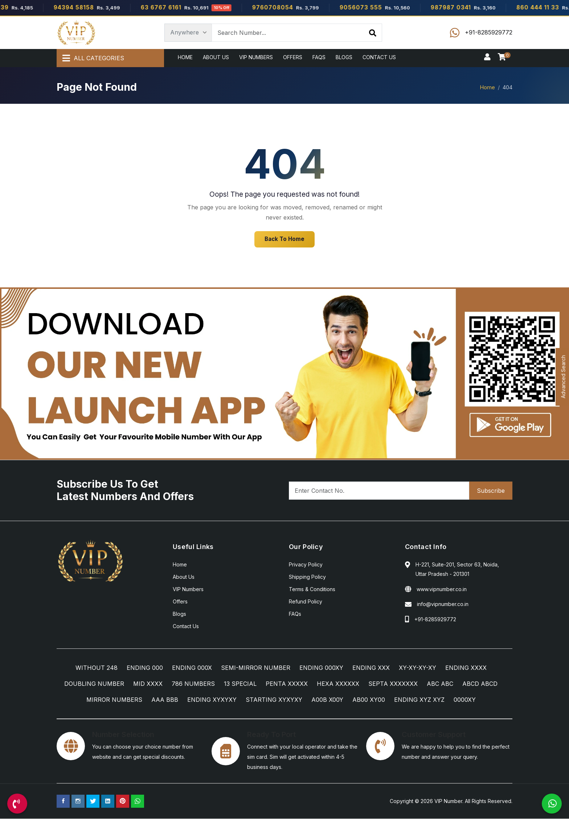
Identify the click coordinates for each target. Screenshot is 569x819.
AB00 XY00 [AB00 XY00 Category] (368, 700)
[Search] (373, 32)
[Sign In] (487, 57)
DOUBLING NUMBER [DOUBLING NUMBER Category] (94, 684)
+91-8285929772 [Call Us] (435, 620)
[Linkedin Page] (107, 801)
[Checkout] (503, 57)
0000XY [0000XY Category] (465, 700)
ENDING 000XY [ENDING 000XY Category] (321, 668)
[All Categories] (110, 58)
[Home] (76, 32)
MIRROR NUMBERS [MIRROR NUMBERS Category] (114, 700)
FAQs (319, 57)
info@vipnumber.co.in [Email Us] (442, 604)
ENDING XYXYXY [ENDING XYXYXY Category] (212, 700)
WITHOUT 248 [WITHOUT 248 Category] (96, 668)
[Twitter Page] (92, 801)
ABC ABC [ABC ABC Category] (440, 684)
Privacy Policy (306, 565)
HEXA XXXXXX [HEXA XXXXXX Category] (338, 684)
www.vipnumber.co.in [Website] (442, 589)
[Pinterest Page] (122, 801)
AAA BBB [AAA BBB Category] (164, 700)
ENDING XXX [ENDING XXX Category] (371, 668)
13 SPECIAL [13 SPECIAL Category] (240, 684)
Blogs (344, 57)
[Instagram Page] (78, 801)
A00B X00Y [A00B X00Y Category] (327, 700)
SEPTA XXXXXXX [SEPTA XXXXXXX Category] (393, 684)
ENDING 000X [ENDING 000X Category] (192, 668)
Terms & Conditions (312, 589)
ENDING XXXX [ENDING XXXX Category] (466, 668)
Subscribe (491, 491)
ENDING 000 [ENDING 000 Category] (145, 668)
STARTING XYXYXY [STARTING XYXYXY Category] (274, 700)
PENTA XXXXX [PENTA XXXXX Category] (287, 684)
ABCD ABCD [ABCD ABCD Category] (480, 684)
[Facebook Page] (63, 801)
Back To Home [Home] (284, 239)
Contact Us (379, 57)
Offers (292, 57)
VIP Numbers (256, 57)
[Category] (188, 33)
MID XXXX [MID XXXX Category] (148, 684)
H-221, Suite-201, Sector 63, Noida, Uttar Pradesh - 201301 (457, 569)
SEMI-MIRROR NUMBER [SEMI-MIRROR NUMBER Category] (255, 668)
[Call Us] (17, 804)
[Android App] (284, 373)
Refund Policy (305, 602)
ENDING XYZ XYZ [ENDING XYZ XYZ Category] (419, 700)
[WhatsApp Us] (552, 804)
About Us (216, 57)
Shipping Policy (307, 577)
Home (185, 57)
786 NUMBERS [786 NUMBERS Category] (193, 684)
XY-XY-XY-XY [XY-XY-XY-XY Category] (417, 668)
